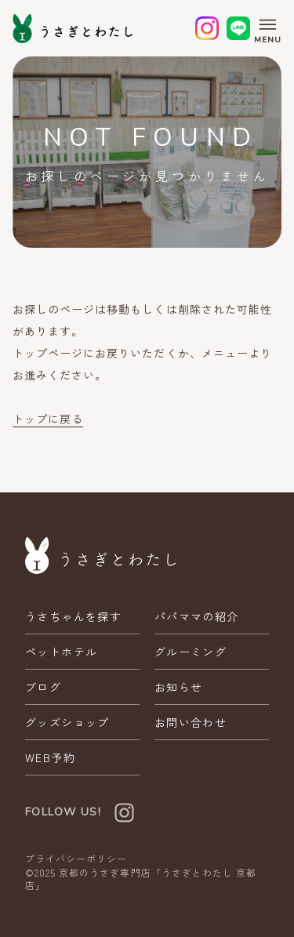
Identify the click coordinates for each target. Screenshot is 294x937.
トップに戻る (48, 419)
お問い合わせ (190, 722)
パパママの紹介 (196, 616)
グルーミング (190, 651)
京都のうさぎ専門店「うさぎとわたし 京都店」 (140, 879)
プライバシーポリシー (76, 858)
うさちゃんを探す (73, 616)
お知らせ (178, 687)
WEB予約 (50, 757)
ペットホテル (61, 651)
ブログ (43, 687)
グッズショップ (67, 722)
